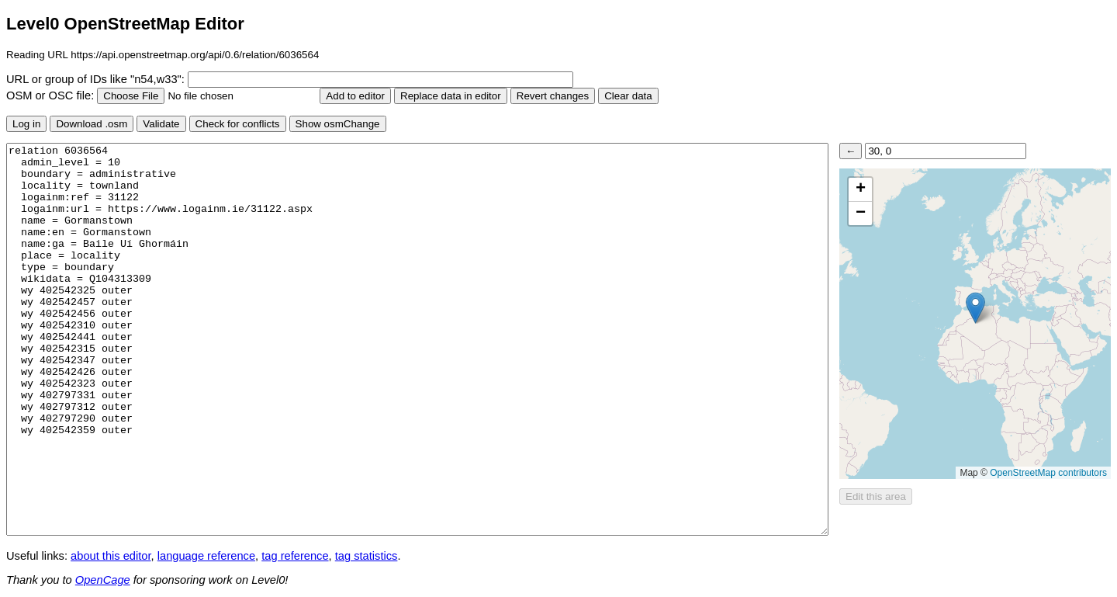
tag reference (294, 556)
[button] (975, 308)
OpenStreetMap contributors (1048, 472)
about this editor (110, 556)
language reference (206, 556)
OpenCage (102, 580)
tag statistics (366, 556)
